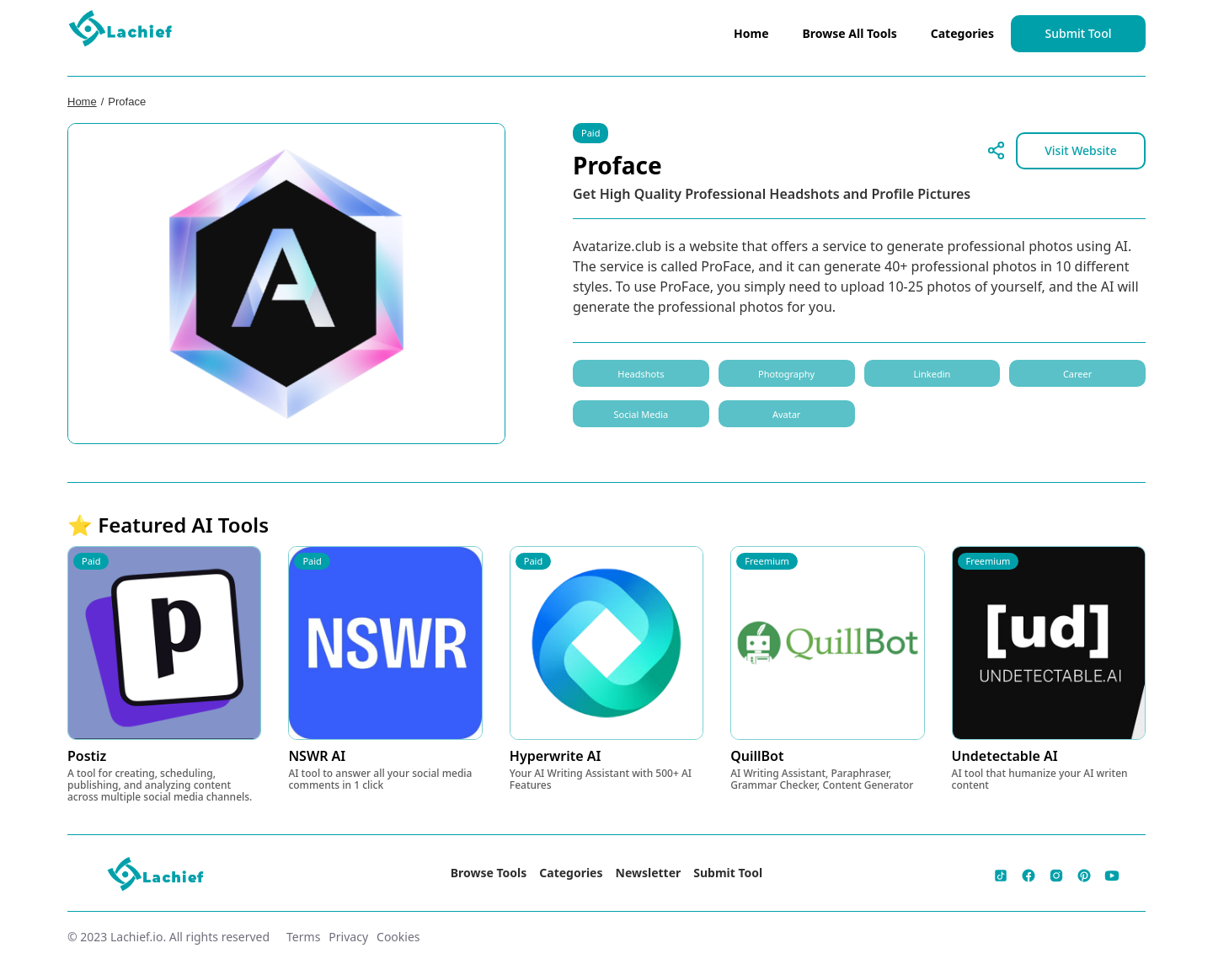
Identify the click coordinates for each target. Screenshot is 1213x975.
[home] (121, 32)
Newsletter (648, 873)
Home (751, 33)
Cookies (398, 937)
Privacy (348, 937)
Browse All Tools (850, 33)
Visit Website (1081, 150)
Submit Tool (1078, 33)
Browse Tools (489, 873)
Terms (303, 937)
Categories (962, 33)
